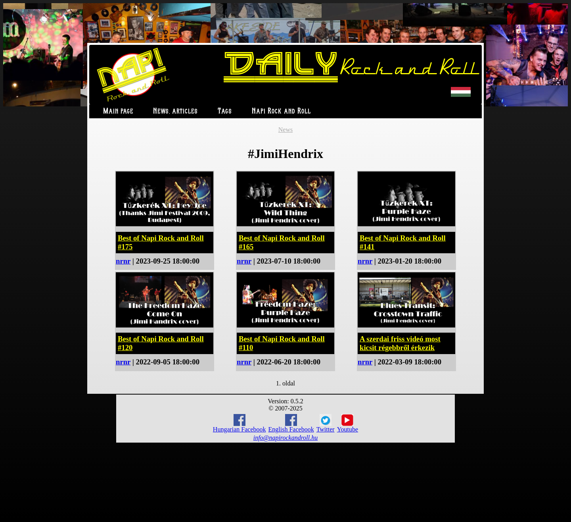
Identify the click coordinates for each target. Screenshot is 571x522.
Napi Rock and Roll (281, 111)
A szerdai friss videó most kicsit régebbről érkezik (400, 343)
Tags (225, 111)
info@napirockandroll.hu (285, 437)
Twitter (325, 423)
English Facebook (291, 423)
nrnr (123, 261)
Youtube (347, 423)
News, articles (175, 111)
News (285, 129)
